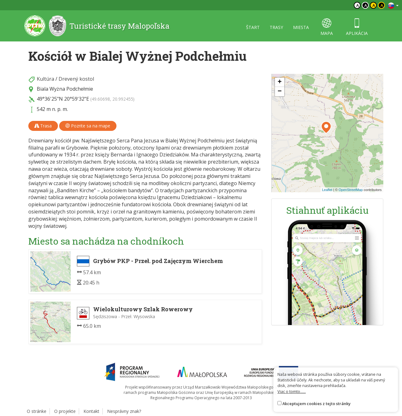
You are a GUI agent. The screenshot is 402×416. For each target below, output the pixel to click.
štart (253, 27)
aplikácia (357, 27)
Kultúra (45, 78)
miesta (301, 27)
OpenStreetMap (350, 190)
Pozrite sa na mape (87, 126)
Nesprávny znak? (124, 411)
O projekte (65, 411)
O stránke (36, 411)
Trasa (43, 126)
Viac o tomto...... (291, 391)
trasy (276, 27)
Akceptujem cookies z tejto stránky (316, 403)
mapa (326, 27)
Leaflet (327, 190)
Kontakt (91, 411)
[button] (326, 127)
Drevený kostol (76, 78)
